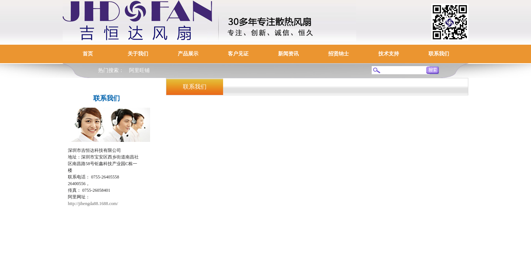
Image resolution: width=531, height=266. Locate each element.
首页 (88, 54)
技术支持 (388, 54)
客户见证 (238, 54)
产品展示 (188, 54)
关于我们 (138, 54)
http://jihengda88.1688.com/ (93, 203)
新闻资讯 (288, 54)
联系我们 (438, 54)
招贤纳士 (338, 54)
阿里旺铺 (139, 70)
